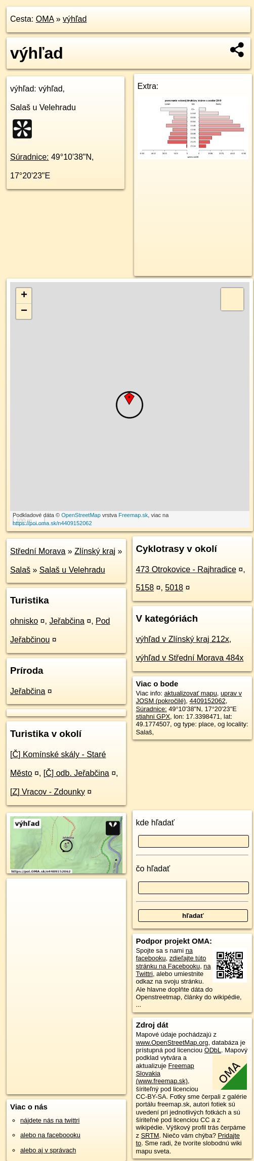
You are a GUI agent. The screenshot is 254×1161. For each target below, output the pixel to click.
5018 (174, 587)
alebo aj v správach (48, 1150)
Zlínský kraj (94, 551)
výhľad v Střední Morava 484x (190, 658)
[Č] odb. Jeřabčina (76, 773)
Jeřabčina (66, 621)
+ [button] (24, 295)
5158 (145, 587)
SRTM (150, 1135)
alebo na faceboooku (50, 1135)
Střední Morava (37, 551)
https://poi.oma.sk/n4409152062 (52, 523)
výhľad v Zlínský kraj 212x (182, 639)
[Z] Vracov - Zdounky (47, 791)
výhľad (75, 19)
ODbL (212, 1050)
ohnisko (24, 621)
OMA (45, 19)
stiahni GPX (153, 716)
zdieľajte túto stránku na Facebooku (171, 961)
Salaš (20, 570)
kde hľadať (155, 822)
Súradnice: (29, 157)
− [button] (24, 311)
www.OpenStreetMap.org (172, 1042)
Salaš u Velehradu (72, 570)
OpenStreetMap (81, 515)
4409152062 (207, 701)
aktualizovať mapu (190, 693)
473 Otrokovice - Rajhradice (186, 569)
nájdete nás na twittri (49, 1120)
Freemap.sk (133, 515)
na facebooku (164, 954)
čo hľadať (153, 868)
